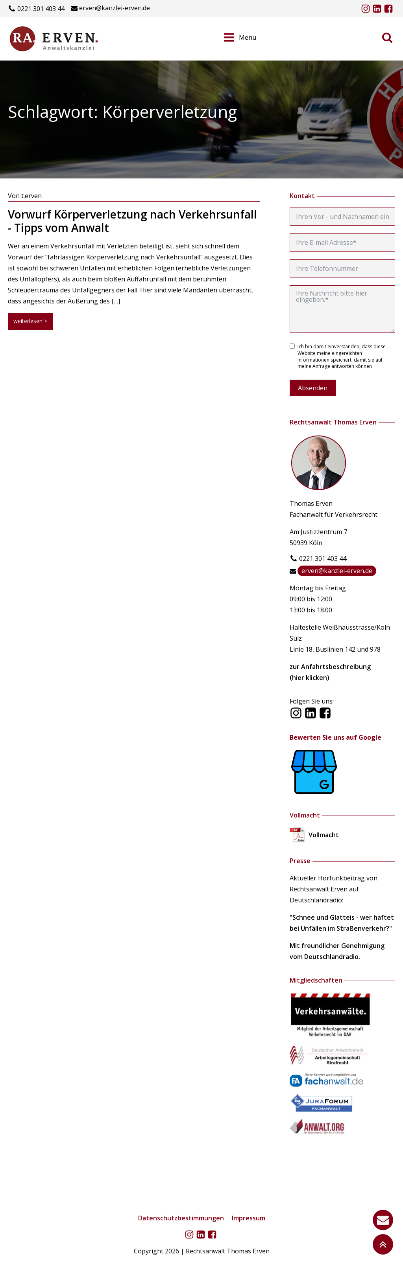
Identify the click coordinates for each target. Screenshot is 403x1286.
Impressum (248, 1218)
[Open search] (387, 37)
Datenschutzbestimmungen (181, 1218)
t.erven (31, 195)
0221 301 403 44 (41, 9)
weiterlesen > (30, 321)
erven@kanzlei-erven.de (114, 8)
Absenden (312, 388)
